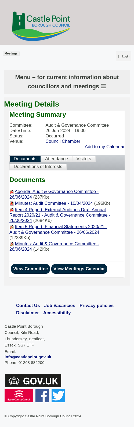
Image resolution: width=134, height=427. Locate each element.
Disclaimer (27, 312)
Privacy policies (96, 305)
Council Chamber (62, 141)
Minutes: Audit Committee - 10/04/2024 (54, 203)
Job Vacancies (59, 305)
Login (125, 56)
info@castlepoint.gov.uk (28, 357)
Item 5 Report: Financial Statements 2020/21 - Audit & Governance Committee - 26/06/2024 (58, 229)
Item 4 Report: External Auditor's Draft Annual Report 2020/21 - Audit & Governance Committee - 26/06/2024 (59, 215)
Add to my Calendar (105, 146)
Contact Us (28, 305)
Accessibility (57, 312)
